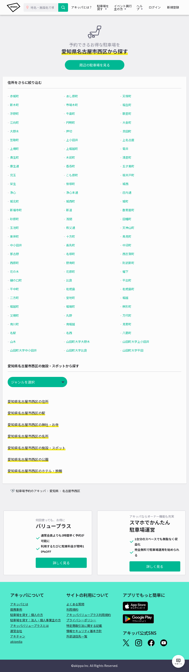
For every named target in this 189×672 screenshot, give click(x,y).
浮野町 (22, 113)
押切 (72, 131)
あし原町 (75, 96)
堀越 (123, 298)
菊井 (123, 148)
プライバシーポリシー (81, 620)
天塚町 (124, 96)
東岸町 (22, 236)
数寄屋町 (126, 210)
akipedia (16, 641)
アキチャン (17, 636)
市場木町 (75, 105)
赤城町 (22, 96)
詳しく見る (61, 562)
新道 (72, 210)
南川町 (22, 324)
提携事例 (16, 609)
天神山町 (126, 227)
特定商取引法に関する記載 (84, 625)
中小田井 (24, 245)
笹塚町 (73, 184)
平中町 (22, 289)
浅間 (72, 219)
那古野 (22, 254)
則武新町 (126, 263)
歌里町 (124, 113)
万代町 (124, 315)
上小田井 (75, 140)
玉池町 (22, 227)
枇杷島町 (126, 289)
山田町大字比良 (79, 350)
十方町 (73, 236)
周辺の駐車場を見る (94, 64)
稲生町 (124, 105)
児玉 (21, 175)
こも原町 (75, 175)
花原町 (73, 271)
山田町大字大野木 (81, 341)
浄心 (21, 192)
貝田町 (124, 131)
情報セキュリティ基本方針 (84, 631)
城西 (123, 184)
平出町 (124, 280)
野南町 (73, 263)
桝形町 (124, 306)
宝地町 (73, 298)
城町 (123, 201)
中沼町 (124, 245)
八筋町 (124, 333)
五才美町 (126, 166)
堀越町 (22, 306)
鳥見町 (124, 236)
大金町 (124, 122)
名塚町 (73, 254)
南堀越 (73, 324)
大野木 (22, 131)
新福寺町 (24, 210)
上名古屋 (126, 140)
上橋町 (22, 148)
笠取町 (22, 140)
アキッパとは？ (82, 7)
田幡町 (124, 219)
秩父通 (73, 227)
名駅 (21, 333)
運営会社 (16, 631)
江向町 (22, 122)
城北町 (22, 201)
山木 (21, 341)
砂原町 (22, 219)
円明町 (73, 122)
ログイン (159, 7)
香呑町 (73, 166)
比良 (72, 280)
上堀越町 (75, 148)
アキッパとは (19, 604)
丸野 (72, 315)
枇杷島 (73, 289)
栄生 (21, 184)
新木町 (22, 105)
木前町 (73, 157)
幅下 (123, 271)
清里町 (124, 157)
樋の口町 (24, 280)
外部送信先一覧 (76, 636)
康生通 (22, 166)
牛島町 (73, 113)
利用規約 (72, 609)
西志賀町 (126, 254)
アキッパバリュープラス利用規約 (88, 615)
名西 (72, 333)
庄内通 (124, 192)
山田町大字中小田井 (31, 350)
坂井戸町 (126, 175)
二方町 (22, 298)
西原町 (22, 263)
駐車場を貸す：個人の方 (26, 615)
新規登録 (174, 7)
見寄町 (124, 324)
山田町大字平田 (130, 350)
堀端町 (73, 306)
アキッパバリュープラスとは (29, 625)
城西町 (73, 201)
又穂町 (22, 315)
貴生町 (22, 157)
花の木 (22, 271)
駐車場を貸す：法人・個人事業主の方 (35, 620)
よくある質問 (75, 604)
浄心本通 (75, 192)
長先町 (73, 245)
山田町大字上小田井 (133, 341)
